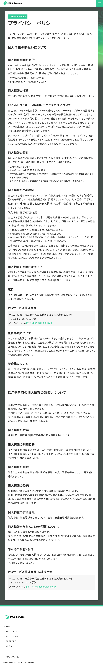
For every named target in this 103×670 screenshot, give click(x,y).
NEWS (9, 646)
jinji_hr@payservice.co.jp (41, 586)
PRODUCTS (11, 631)
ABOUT (9, 626)
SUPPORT (11, 641)
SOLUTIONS (12, 636)
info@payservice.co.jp (39, 322)
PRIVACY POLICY (12, 657)
